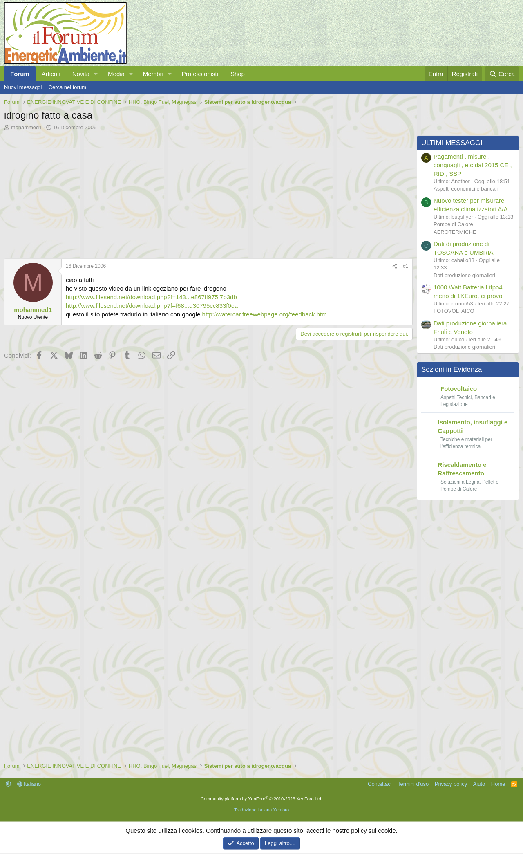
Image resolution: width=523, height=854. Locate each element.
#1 (405, 266)
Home (498, 784)
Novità (81, 73)
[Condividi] (394, 266)
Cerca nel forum (67, 87)
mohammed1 (26, 127)
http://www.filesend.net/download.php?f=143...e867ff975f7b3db (151, 297)
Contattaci (380, 784)
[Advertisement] (206, 192)
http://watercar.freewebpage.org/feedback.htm (264, 314)
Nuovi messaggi (23, 87)
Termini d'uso (413, 784)
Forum (19, 73)
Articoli (51, 73)
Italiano (29, 784)
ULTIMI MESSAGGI (452, 143)
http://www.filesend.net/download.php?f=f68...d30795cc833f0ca (152, 305)
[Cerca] (502, 73)
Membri (153, 73)
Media (116, 73)
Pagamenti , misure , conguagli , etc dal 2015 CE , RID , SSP (473, 165)
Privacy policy (451, 784)
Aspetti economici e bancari (466, 189)
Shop (237, 73)
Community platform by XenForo (261, 798)
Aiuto (479, 784)
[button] (96, 73)
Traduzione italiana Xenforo (261, 809)
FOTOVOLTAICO (454, 311)
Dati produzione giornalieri (464, 275)
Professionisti (200, 73)
